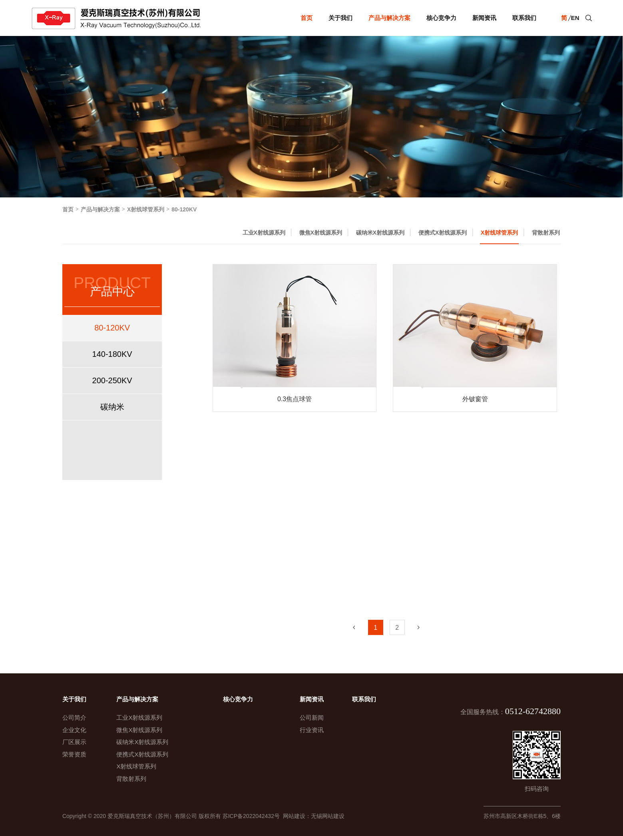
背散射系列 (546, 232)
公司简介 (74, 717)
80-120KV (184, 209)
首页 (306, 17)
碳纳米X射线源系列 (380, 232)
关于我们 (340, 17)
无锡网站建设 (327, 816)
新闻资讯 (484, 17)
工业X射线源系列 (264, 232)
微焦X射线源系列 (320, 232)
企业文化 (74, 730)
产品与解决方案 (389, 17)
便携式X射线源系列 (442, 232)
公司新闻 (312, 717)
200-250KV (112, 380)
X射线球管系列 (145, 209)
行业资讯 (312, 730)
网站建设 (292, 816)
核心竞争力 (441, 17)
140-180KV (112, 354)
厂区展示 (74, 741)
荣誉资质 (74, 754)
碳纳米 (112, 406)
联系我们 (524, 17)
